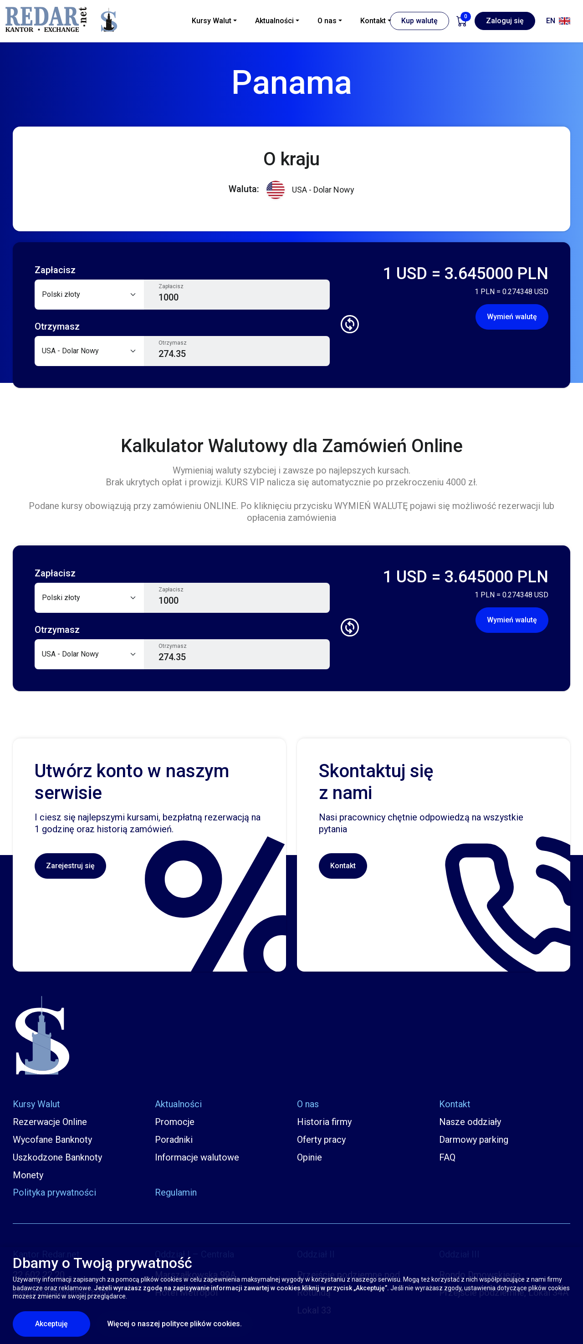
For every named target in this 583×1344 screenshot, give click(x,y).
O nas (308, 1104)
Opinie (309, 1157)
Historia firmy (324, 1121)
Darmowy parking (473, 1139)
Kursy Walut (36, 1104)
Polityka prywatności (54, 1192)
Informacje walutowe (197, 1157)
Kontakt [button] (373, 20)
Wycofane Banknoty (52, 1139)
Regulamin (176, 1192)
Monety (28, 1175)
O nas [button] (327, 20)
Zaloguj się (505, 20)
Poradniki (174, 1139)
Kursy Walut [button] (211, 20)
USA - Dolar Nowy (310, 190)
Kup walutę (419, 20)
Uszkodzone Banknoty (57, 1157)
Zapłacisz (171, 286)
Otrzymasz (173, 343)
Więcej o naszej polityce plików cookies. (174, 1323)
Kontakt (343, 865)
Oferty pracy (321, 1139)
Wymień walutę (512, 316)
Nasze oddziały (470, 1121)
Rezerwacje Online (50, 1121)
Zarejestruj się (70, 865)
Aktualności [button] (274, 20)
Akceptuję (62, 1323)
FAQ (447, 1157)
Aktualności (178, 1104)
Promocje (174, 1121)
